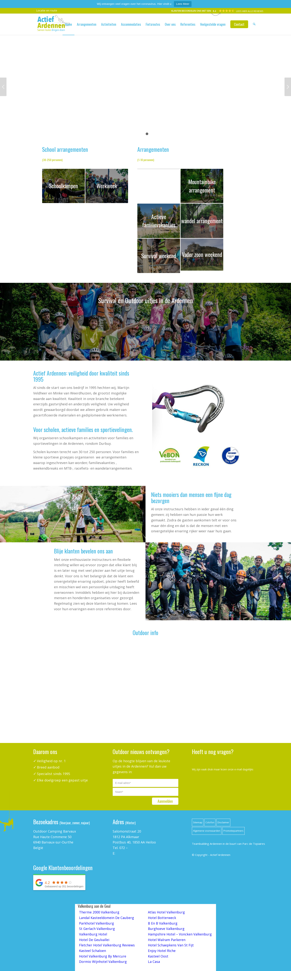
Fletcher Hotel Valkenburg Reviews (107, 945)
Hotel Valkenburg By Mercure (102, 956)
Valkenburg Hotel (93, 934)
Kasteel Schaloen (92, 950)
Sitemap (197, 822)
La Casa (154, 961)
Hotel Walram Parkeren (166, 939)
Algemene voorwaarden (206, 830)
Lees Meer (182, 3)
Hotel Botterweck (162, 917)
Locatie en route (45, 10)
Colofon (209, 822)
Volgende (288, 87)
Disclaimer (223, 822)
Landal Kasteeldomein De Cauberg (106, 917)
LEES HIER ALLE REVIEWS (249, 11)
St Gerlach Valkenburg (97, 928)
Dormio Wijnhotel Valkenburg (103, 961)
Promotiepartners (233, 830)
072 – (123, 848)
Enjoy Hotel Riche (162, 950)
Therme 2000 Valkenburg (99, 912)
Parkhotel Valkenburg (96, 923)
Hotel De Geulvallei (94, 939)
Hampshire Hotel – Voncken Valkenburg (180, 934)
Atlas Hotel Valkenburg (166, 912)
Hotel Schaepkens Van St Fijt (171, 945)
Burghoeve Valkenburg (166, 928)
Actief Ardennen (220, 855)
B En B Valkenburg (162, 923)
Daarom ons (45, 751)
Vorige (3, 87)
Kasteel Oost (158, 956)
